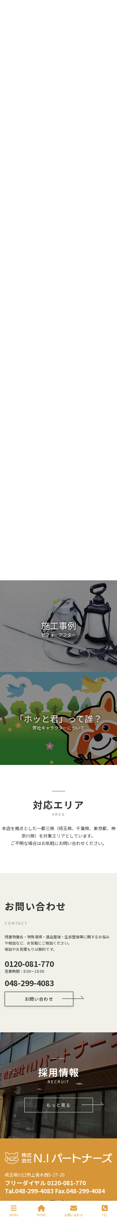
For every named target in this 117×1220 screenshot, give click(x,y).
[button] (58, 604)
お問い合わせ (73, 1211)
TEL (105, 1211)
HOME (41, 1211)
